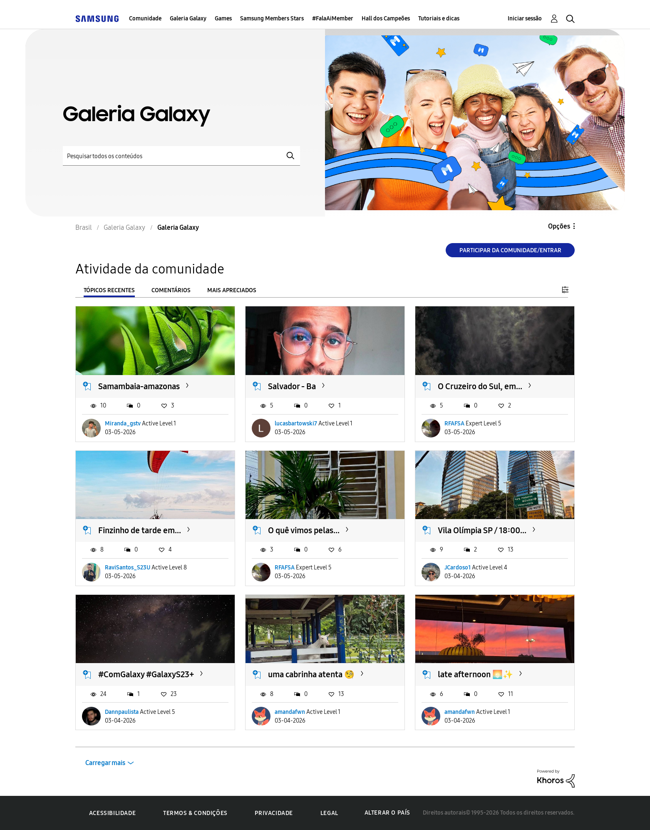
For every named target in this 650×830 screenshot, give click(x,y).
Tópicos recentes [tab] (109, 290)
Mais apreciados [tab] (231, 290)
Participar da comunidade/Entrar (510, 250)
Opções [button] (559, 226)
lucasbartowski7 (296, 423)
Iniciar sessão (525, 18)
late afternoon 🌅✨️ (475, 674)
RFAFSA (454, 423)
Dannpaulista (122, 712)
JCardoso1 (457, 567)
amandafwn (290, 712)
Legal (329, 813)
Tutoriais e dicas (438, 18)
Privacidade (274, 813)
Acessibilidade (112, 813)
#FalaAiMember (332, 18)
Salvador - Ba (292, 386)
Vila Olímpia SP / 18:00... (482, 530)
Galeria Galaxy (188, 18)
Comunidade (145, 18)
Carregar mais (105, 763)
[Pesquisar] (181, 156)
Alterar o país (387, 812)
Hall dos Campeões (386, 18)
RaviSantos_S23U (127, 567)
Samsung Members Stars (272, 18)
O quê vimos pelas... (304, 530)
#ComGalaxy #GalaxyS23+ (146, 674)
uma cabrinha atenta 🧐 (311, 674)
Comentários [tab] (171, 290)
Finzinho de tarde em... (139, 530)
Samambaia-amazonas (139, 386)
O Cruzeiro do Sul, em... (480, 386)
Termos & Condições (195, 813)
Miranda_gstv (123, 423)
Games (223, 18)
